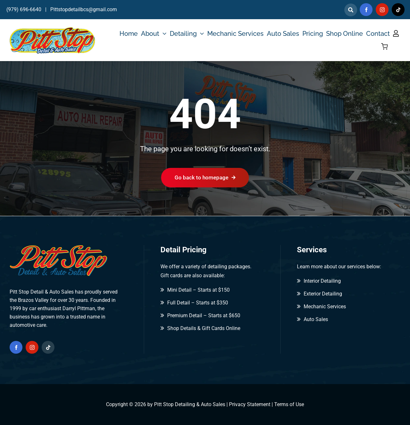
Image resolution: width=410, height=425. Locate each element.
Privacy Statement (249, 404)
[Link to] (350, 10)
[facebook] (366, 9)
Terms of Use (289, 404)
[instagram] (382, 9)
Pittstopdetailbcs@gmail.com (83, 9)
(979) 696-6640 (23, 9)
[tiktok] (398, 9)
